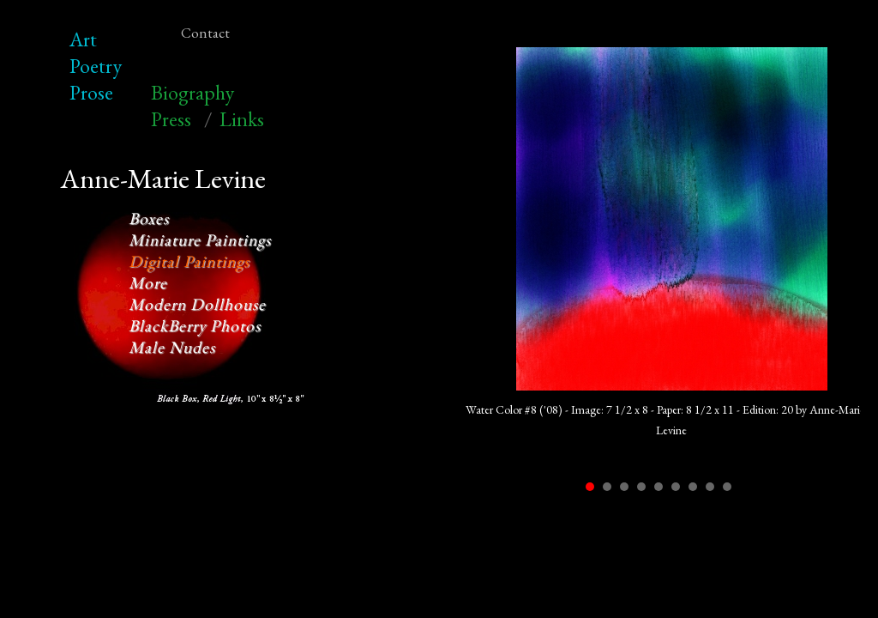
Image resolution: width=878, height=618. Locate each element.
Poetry (95, 65)
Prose (91, 92)
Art (83, 39)
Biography (192, 92)
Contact (205, 32)
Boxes (149, 218)
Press (171, 119)
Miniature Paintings (200, 240)
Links (242, 119)
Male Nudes (172, 347)
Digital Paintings (189, 261)
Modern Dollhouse (197, 304)
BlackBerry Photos (195, 325)
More (148, 283)
